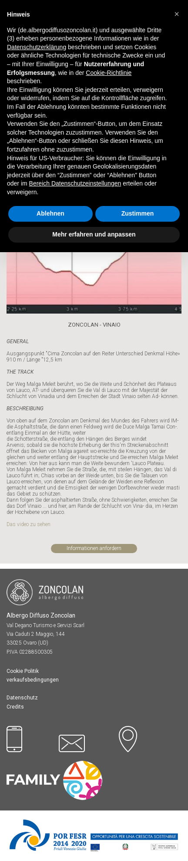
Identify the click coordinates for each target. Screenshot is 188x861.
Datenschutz (22, 698)
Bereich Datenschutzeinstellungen (75, 183)
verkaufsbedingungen (33, 680)
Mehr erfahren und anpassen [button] (93, 234)
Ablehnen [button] (50, 213)
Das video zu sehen (29, 524)
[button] (177, 14)
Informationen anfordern (94, 548)
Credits (15, 707)
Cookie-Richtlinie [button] (108, 72)
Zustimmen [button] (137, 213)
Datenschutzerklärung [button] (36, 47)
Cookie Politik (23, 671)
